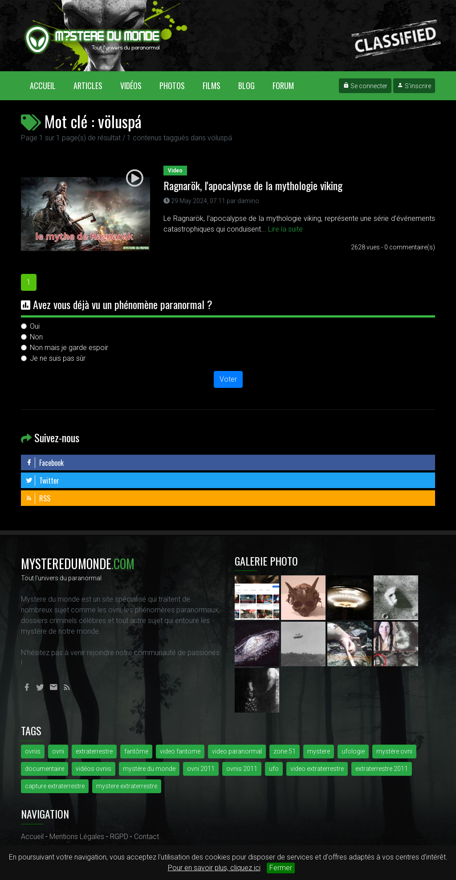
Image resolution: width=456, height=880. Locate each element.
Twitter (42, 480)
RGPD (119, 836)
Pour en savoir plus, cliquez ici (214, 868)
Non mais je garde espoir (69, 347)
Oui (35, 326)
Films (211, 85)
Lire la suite (285, 229)
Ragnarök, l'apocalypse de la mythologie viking (252, 185)
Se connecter (365, 86)
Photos (172, 85)
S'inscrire (414, 86)
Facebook (44, 462)
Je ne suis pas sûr (58, 358)
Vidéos (131, 85)
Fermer (280, 868)
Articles (87, 85)
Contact (146, 836)
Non (36, 337)
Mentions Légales (76, 836)
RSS (37, 498)
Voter (228, 379)
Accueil (47, 85)
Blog (246, 85)
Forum (283, 85)
